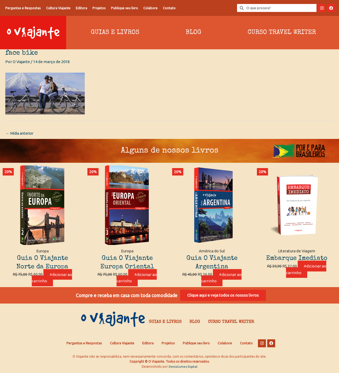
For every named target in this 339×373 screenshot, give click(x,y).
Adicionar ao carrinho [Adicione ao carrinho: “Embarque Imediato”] (306, 269)
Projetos (99, 8)
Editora (81, 8)
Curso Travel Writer (231, 323)
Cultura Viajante (58, 8)
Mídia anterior (21, 133)
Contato (169, 8)
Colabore (150, 8)
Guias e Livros (115, 32)
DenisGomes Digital (183, 368)
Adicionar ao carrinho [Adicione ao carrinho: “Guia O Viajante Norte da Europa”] (52, 278)
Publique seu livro (124, 8)
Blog (193, 32)
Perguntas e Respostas (23, 8)
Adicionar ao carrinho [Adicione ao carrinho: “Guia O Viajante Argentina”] (221, 278)
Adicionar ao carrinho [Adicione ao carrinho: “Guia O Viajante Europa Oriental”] (136, 278)
